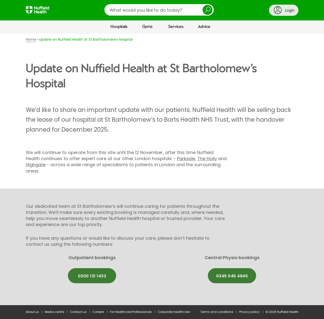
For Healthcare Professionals (131, 312)
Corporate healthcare (174, 312)
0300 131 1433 (92, 276)
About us (32, 312)
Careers (98, 312)
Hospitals (119, 27)
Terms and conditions (216, 312)
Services (176, 27)
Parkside (186, 158)
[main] (162, 169)
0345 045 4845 (232, 276)
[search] (159, 10)
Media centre (54, 312)
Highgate (36, 165)
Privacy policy (249, 312)
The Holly (207, 158)
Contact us (78, 312)
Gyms (147, 27)
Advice (204, 27)
